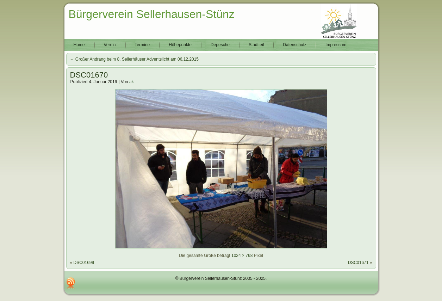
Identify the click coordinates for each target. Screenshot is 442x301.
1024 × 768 (242, 255)
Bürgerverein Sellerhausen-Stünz (152, 14)
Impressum (335, 44)
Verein (110, 44)
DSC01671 (358, 262)
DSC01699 (84, 262)
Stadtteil (256, 44)
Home (79, 44)
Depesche (220, 44)
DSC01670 (89, 74)
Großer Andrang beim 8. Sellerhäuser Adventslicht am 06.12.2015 (134, 59)
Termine (142, 44)
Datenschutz (294, 44)
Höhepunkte (180, 44)
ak (131, 81)
